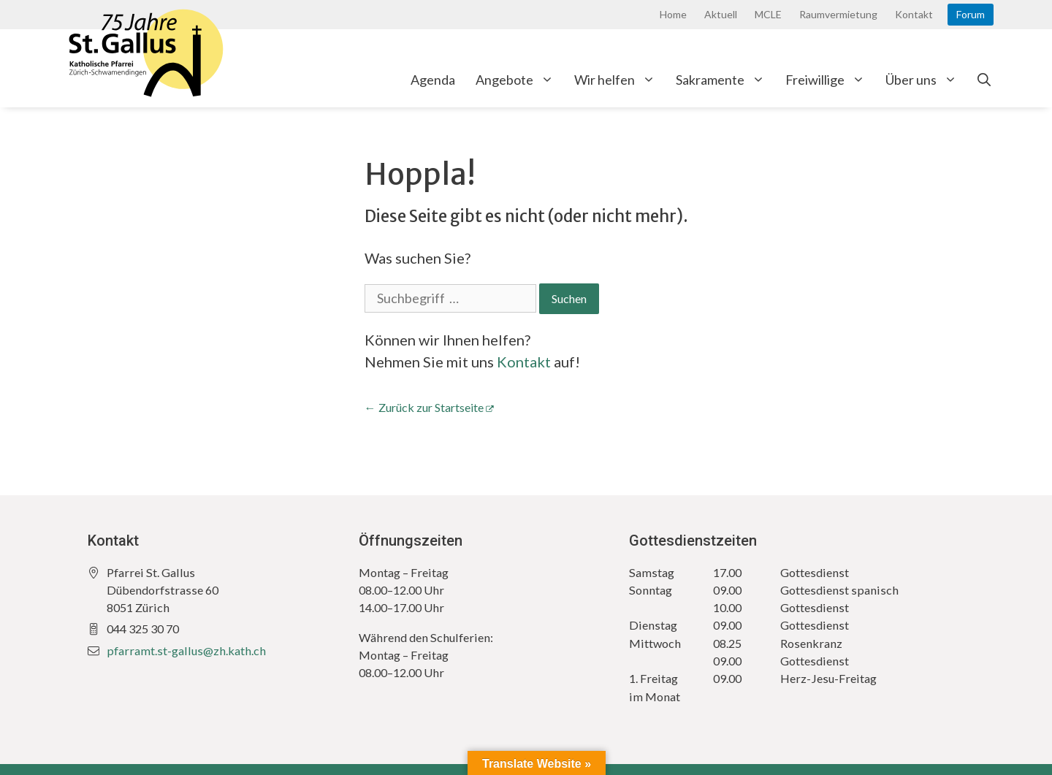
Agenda (433, 80)
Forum (970, 14)
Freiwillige (830, 79)
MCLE (768, 14)
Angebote (520, 79)
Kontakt (914, 14)
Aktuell (720, 14)
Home (673, 14)
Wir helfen (620, 79)
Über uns (926, 79)
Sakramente (725, 79)
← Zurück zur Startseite (424, 407)
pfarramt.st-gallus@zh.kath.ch (186, 650)
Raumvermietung (838, 14)
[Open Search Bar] (984, 79)
